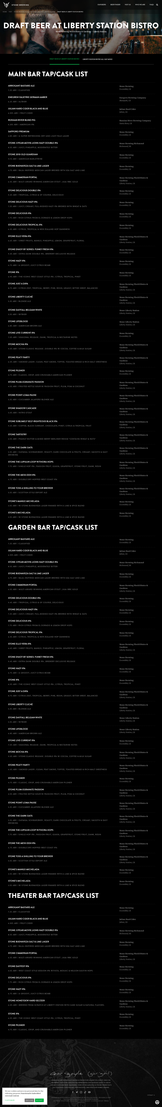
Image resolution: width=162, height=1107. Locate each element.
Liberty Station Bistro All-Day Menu (97, 59)
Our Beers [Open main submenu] (102, 4)
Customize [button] (10, 1100)
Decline (29, 1100)
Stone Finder (65, 1101)
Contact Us (56, 1101)
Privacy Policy (74, 1101)
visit (10, 12)
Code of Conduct (85, 1101)
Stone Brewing (20, 5)
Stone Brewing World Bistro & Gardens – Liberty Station (34, 12)
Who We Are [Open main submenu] (140, 4)
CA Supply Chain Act (97, 1101)
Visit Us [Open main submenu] (128, 4)
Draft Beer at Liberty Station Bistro (64, 59)
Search (157, 5)
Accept (39, 1100)
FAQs (152, 4)
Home (5, 12)
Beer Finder (115, 4)
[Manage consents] (157, 1102)
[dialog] (24, 1096)
